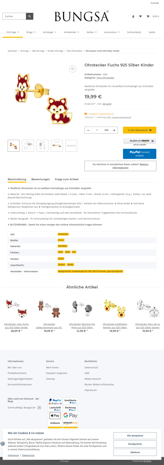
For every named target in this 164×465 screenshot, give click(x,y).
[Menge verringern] (88, 130)
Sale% (152, 32)
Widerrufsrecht (93, 378)
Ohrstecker (63, 234)
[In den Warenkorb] (10, 61)
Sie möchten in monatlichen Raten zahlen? (120, 166)
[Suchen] (14, 16)
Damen (61, 264)
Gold (60, 252)
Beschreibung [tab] (17, 179)
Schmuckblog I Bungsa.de (24, 407)
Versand (106, 103)
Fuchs (60, 259)
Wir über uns (15, 367)
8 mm (60, 240)
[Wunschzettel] (140, 16)
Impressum (91, 390)
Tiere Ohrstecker (105, 77)
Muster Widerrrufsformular (99, 384)
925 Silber (62, 246)
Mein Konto (52, 367)
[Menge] (97, 130)
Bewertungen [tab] (40, 179)
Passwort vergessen (56, 373)
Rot (74, 252)
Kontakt (155, 2)
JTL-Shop (147, 461)
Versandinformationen (20, 384)
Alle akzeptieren (135, 435)
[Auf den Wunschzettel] (72, 68)
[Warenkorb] (152, 16)
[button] (133, 16)
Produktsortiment (17, 373)
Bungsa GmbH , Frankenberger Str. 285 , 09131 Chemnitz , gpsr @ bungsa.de (90, 271)
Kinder (70, 264)
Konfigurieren (135, 444)
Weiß (68, 252)
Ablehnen (135, 452)
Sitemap (50, 378)
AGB (87, 373)
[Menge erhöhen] (114, 130)
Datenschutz (91, 367)
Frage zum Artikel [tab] (67, 179)
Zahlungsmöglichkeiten (20, 378)
